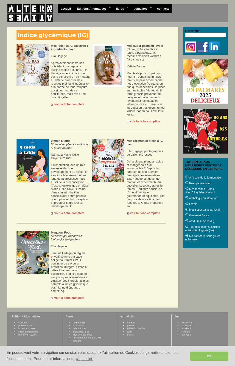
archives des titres (82, 334)
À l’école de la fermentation (203, 177)
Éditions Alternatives (92, 8)
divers (130, 334)
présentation (25, 325)
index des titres (81, 331)
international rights (28, 331)
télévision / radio (136, 328)
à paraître (78, 325)
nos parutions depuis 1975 (87, 337)
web (129, 331)
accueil (66, 8)
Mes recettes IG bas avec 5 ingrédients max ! (200, 190)
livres (120, 8)
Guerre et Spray (197, 215)
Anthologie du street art (201, 198)
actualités (141, 8)
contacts (163, 8)
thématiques (79, 328)
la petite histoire (27, 328)
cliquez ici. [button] (84, 359)
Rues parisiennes (197, 183)
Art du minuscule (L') (199, 221)
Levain (191, 204)
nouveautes (79, 322)
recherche (187, 322)
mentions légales (27, 334)
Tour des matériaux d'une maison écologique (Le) (202, 228)
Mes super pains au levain (203, 209)
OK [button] (209, 356)
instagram (187, 325)
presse (130, 325)
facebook (186, 328)
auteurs (77, 340)
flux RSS (186, 334)
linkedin (186, 331)
